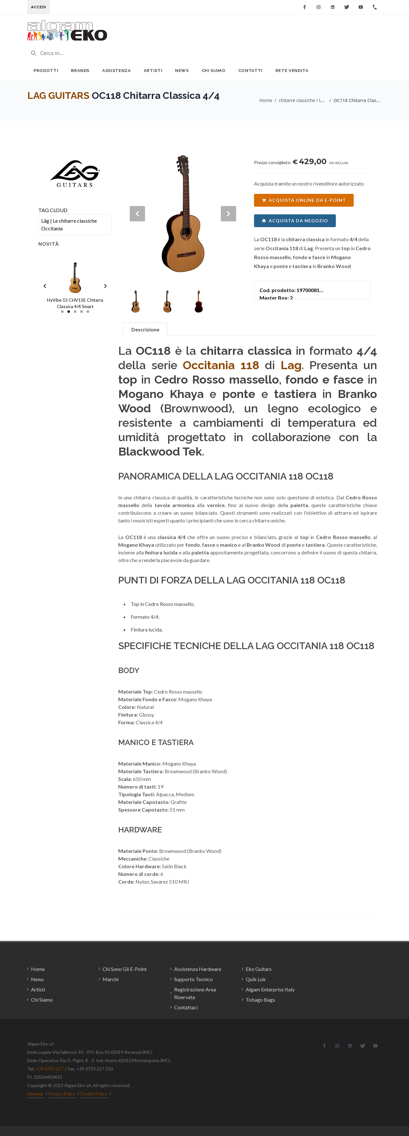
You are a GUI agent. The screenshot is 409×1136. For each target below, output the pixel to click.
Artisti (153, 70)
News (182, 70)
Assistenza (116, 70)
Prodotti (46, 70)
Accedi (38, 6)
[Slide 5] (88, 311)
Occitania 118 (221, 365)
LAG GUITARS (58, 95)
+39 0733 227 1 (51, 1068)
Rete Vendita (292, 70)
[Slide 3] (75, 311)
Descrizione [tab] (145, 329)
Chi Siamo (214, 70)
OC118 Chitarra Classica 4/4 (358, 100)
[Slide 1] (62, 311)
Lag (291, 365)
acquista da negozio (295, 220)
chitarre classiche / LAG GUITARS (303, 100)
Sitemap (35, 1093)
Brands (80, 70)
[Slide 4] (81, 311)
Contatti (250, 70)
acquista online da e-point (304, 200)
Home (265, 100)
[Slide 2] (68, 311)
